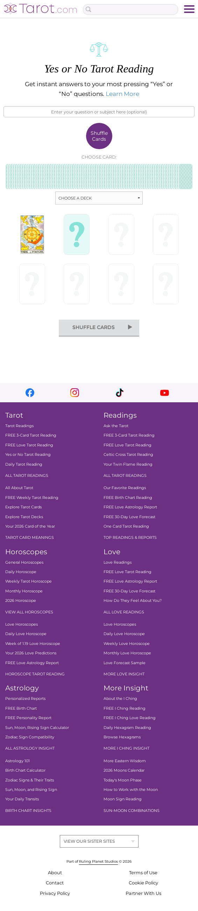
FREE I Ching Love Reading (130, 717)
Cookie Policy (143, 882)
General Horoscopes (24, 562)
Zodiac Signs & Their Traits (29, 780)
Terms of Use (143, 872)
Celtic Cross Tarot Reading (128, 454)
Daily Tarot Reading (23, 464)
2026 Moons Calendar (124, 770)
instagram (74, 392)
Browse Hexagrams (122, 737)
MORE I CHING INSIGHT (126, 748)
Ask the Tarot (116, 425)
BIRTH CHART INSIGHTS (28, 810)
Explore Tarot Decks (24, 516)
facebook (30, 392)
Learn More (122, 93)
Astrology (22, 688)
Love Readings (118, 562)
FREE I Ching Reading (125, 708)
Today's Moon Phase (123, 780)
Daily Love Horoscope (26, 634)
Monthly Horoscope (24, 591)
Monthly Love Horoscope (127, 653)
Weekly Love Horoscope (127, 643)
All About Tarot (19, 487)
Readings (120, 415)
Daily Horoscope (20, 571)
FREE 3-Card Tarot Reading (30, 435)
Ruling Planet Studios (98, 861)
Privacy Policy (55, 893)
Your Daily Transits (22, 799)
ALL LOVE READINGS (124, 612)
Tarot (14, 415)
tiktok (119, 392)
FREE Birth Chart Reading (128, 497)
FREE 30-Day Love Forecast (129, 516)
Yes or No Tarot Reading (28, 454)
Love (112, 552)
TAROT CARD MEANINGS (29, 537)
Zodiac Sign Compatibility (29, 737)
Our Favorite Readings (125, 487)
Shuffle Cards (99, 136)
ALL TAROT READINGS (26, 475)
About (55, 872)
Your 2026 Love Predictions (30, 653)
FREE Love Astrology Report (130, 507)
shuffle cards (93, 327)
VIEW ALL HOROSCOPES (29, 612)
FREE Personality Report (28, 717)
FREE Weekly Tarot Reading (31, 497)
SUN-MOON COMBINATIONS (132, 810)
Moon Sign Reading (123, 799)
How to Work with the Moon (131, 789)
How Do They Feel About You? (133, 600)
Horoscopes (26, 552)
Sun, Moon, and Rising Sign (31, 789)
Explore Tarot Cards (23, 507)
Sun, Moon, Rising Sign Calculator (37, 727)
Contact (55, 882)
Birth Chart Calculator (25, 770)
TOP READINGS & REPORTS (130, 537)
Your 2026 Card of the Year (30, 526)
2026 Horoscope (20, 600)
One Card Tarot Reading (126, 526)
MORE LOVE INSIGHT (124, 674)
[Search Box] (130, 9)
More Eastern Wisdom (125, 760)
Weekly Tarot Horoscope (28, 581)
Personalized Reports (25, 698)
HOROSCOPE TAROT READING (35, 674)
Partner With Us (143, 893)
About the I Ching (120, 698)
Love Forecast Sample (125, 662)
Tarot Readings (19, 425)
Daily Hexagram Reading (127, 727)
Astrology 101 (17, 760)
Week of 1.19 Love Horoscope (32, 643)
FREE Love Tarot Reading (29, 445)
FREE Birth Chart (21, 708)
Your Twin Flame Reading (128, 464)
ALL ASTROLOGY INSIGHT (30, 748)
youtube (164, 392)
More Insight (126, 688)
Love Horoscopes (21, 624)
